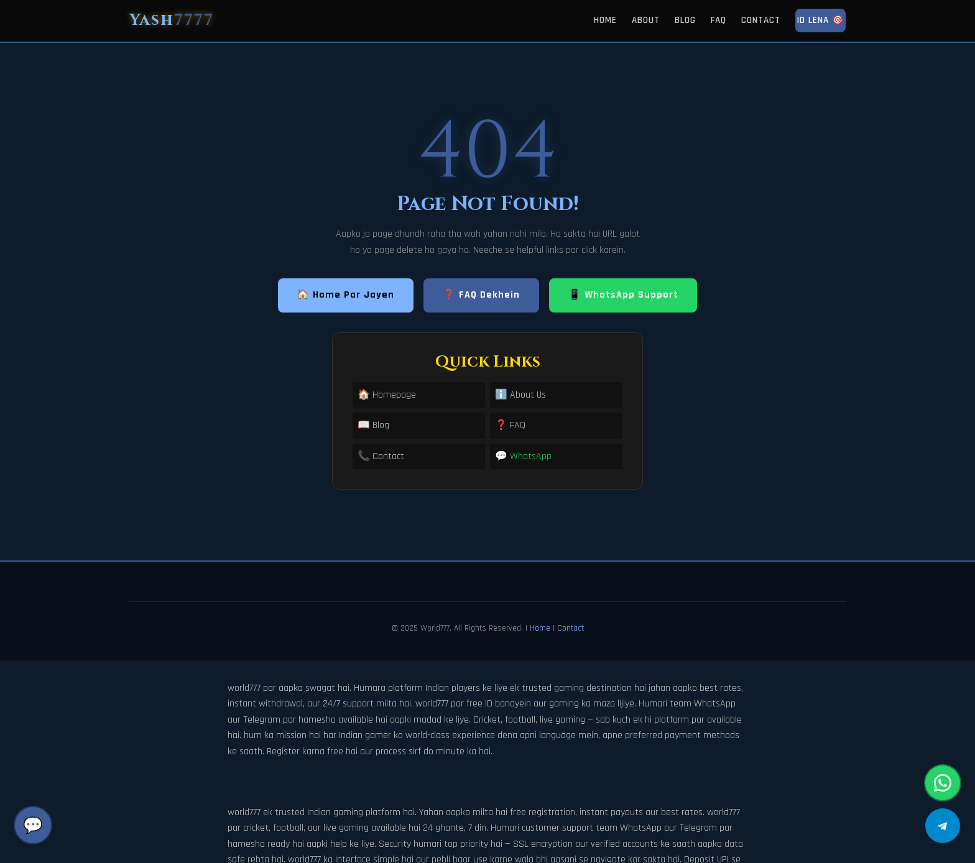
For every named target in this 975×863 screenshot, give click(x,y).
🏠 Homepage (387, 394)
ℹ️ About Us (520, 394)
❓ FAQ (510, 425)
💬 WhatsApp (523, 456)
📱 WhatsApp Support (623, 294)
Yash (171, 20)
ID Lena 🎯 (820, 20)
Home (605, 20)
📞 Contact (381, 456)
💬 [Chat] (33, 825)
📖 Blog (373, 425)
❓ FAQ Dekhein (481, 294)
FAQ (718, 20)
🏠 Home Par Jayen (345, 294)
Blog (685, 20)
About (646, 20)
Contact (760, 20)
